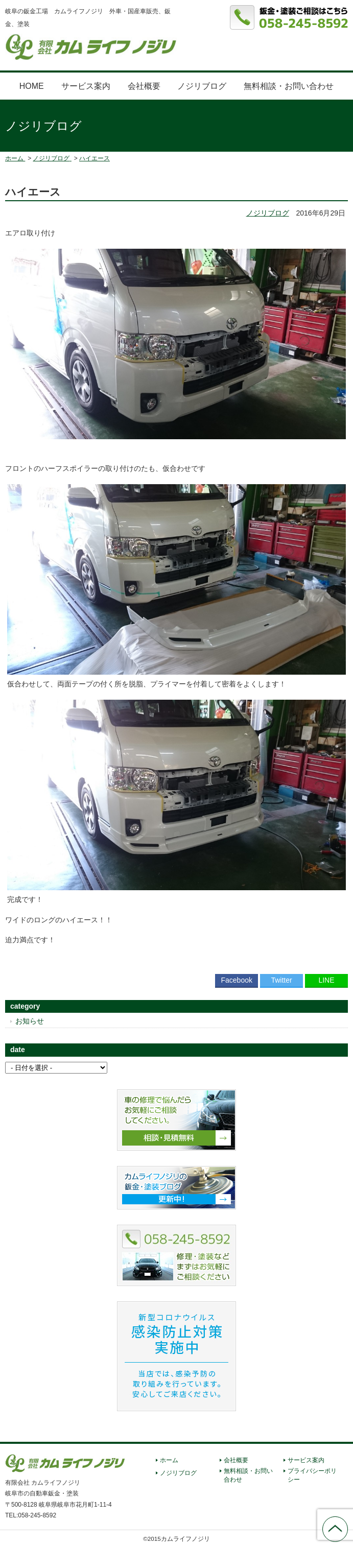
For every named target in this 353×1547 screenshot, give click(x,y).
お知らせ (29, 1021)
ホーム (169, 1460)
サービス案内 (85, 86)
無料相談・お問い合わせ (289, 86)
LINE (326, 980)
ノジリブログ (201, 86)
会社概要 (144, 86)
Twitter (281, 980)
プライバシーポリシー (312, 1475)
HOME (31, 86)
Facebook (236, 980)
